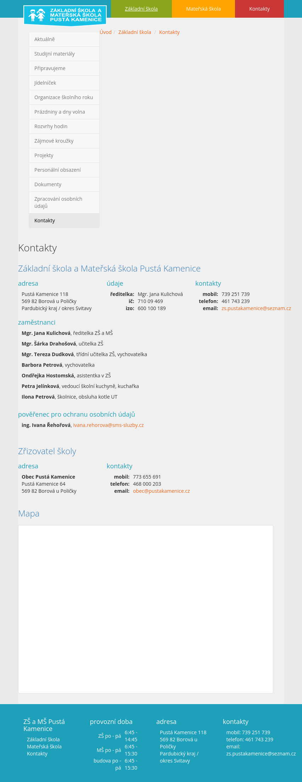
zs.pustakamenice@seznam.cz (256, 308)
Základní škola (141, 8)
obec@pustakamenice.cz (161, 490)
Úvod (106, 32)
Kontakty (259, 8)
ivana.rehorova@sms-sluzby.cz (108, 425)
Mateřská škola (203, 8)
